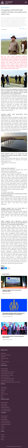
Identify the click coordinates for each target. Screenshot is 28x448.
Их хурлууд (3, 363)
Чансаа (2, 431)
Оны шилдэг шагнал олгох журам (7, 380)
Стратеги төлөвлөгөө (5, 361)
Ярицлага (3, 390)
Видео (2, 397)
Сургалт (2, 392)
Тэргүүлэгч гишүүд (4, 358)
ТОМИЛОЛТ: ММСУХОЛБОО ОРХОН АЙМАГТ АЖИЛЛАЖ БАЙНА (12, 291)
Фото (2, 395)
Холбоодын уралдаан (5, 407)
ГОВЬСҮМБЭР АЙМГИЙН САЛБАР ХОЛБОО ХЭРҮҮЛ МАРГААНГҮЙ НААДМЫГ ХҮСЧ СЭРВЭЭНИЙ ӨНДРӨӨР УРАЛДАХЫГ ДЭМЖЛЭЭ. (13, 314)
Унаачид (2, 427)
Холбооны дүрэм (4, 368)
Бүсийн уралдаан (4, 405)
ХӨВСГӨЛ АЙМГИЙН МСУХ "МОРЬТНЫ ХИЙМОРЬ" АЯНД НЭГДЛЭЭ (13, 337)
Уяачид (2, 426)
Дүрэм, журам (4, 365)
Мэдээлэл (3, 383)
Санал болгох (5, 274)
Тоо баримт (3, 412)
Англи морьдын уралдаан (6, 409)
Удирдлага (3, 356)
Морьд (2, 429)
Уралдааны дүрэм (4, 370)
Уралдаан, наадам (5, 399)
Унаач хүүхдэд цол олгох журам (7, 373)
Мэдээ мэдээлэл (5, 7)
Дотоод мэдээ (3, 387)
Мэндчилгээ (3, 353)
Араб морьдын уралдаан (5, 424)
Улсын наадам (4, 404)
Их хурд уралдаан (4, 402)
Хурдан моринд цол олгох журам (7, 375)
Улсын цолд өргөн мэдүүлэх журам (7, 378)
